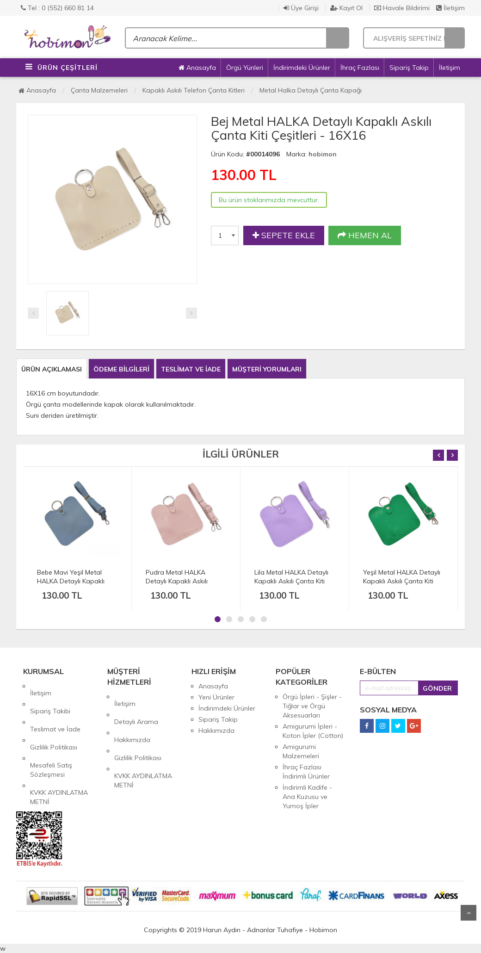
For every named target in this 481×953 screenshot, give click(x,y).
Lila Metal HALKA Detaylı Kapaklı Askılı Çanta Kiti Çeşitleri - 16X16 (291, 581)
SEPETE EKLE (284, 235)
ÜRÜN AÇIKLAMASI (51, 369)
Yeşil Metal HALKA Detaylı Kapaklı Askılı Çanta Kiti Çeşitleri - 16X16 (401, 581)
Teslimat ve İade (55, 708)
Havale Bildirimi (402, 8)
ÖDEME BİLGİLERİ (121, 369)
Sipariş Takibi (50, 697)
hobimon (322, 154)
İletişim (450, 8)
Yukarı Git (468, 913)
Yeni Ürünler (216, 697)
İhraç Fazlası (359, 67)
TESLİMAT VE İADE (191, 369)
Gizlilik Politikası (53, 719)
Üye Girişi (301, 8)
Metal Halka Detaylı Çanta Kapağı (310, 90)
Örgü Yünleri (244, 67)
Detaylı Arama (136, 708)
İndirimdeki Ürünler (301, 67)
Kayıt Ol (346, 8)
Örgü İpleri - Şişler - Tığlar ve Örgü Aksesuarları (312, 706)
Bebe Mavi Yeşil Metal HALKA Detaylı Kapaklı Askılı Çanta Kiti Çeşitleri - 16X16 (75, 585)
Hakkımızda (132, 719)
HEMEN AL (365, 235)
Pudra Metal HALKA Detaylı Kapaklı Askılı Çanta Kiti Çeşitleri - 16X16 (186, 581)
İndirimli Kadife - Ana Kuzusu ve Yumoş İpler (307, 796)
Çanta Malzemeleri (99, 90)
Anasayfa (197, 67)
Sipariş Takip (409, 67)
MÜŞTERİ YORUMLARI (267, 369)
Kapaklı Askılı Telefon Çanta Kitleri (193, 90)
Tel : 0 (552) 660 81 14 (57, 8)
